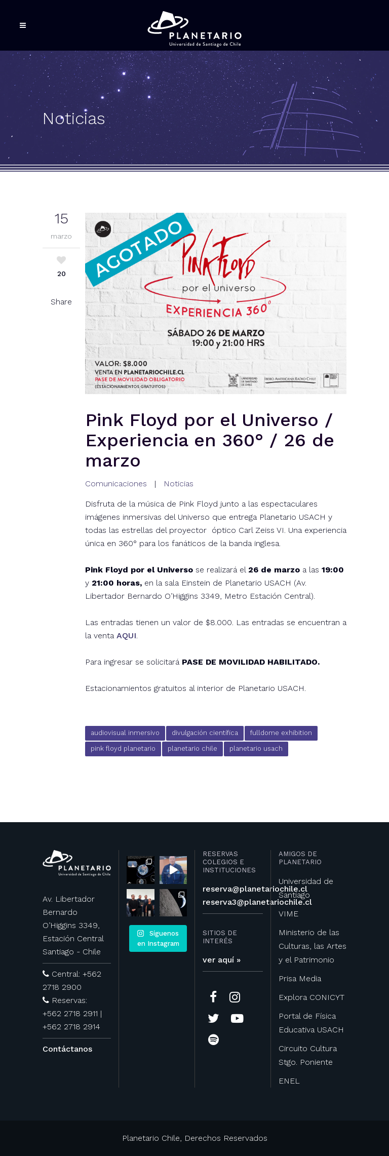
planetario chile (192, 748)
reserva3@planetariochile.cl (257, 902)
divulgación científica (205, 733)
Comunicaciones (116, 483)
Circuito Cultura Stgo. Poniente (308, 1055)
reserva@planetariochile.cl (255, 889)
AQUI (126, 635)
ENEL (289, 1081)
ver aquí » (222, 960)
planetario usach (256, 748)
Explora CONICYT (311, 997)
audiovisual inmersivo (125, 733)
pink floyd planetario (123, 748)
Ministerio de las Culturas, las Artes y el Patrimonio (312, 946)
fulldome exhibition (281, 733)
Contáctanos (67, 1049)
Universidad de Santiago (306, 888)
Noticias (178, 483)
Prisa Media (300, 978)
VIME (288, 913)
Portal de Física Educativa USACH (311, 1022)
